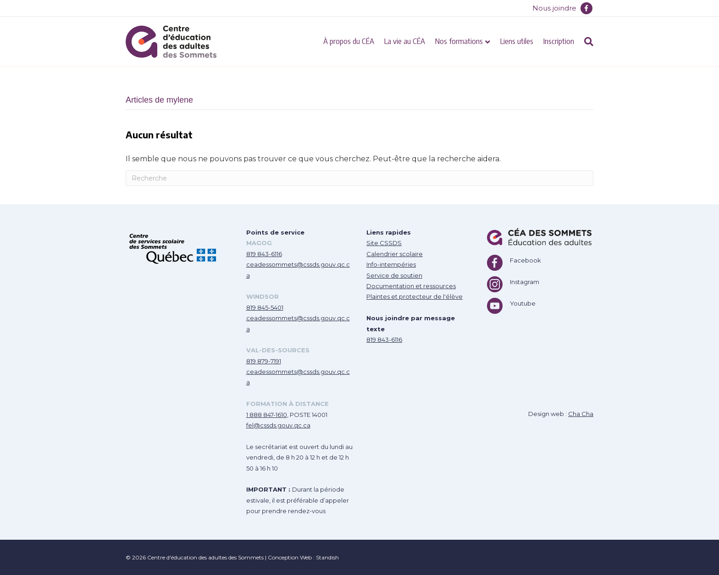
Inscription (558, 41)
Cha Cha (580, 413)
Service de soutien (394, 275)
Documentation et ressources (411, 286)
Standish (327, 557)
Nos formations (459, 41)
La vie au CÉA (404, 41)
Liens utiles (516, 41)
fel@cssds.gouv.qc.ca (278, 425)
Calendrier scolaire (394, 253)
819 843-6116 (264, 253)
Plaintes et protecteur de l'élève (414, 296)
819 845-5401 (264, 307)
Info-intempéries (391, 264)
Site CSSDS (384, 242)
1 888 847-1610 (266, 414)
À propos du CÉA (348, 41)
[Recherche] (586, 41)
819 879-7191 (263, 361)
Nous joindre (554, 8)
